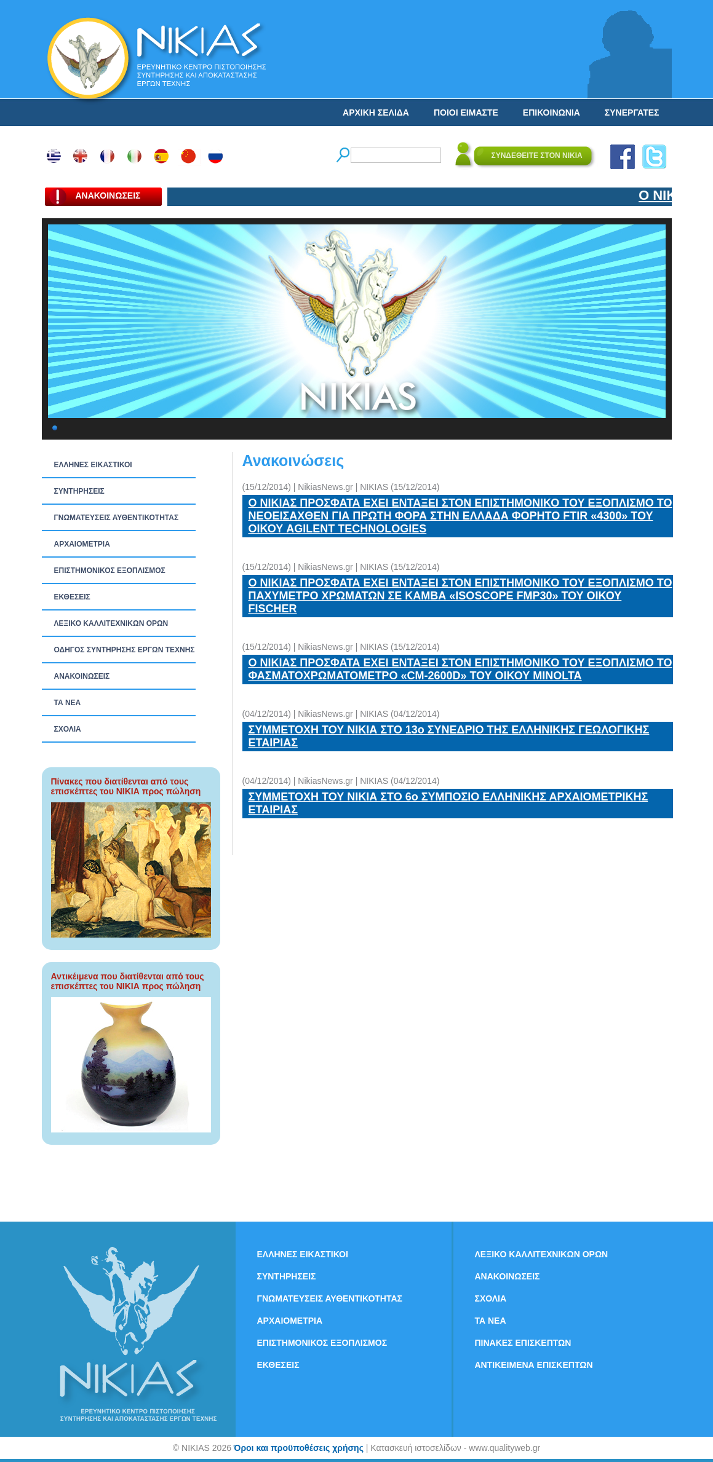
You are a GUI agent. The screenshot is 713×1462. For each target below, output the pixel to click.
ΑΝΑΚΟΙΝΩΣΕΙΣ (82, 676)
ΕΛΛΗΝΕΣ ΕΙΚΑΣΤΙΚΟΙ (93, 464)
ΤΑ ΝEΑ (67, 702)
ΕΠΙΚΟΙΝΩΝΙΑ (551, 112)
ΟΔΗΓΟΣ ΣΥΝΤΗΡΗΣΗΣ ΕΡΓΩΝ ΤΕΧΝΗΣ (124, 650)
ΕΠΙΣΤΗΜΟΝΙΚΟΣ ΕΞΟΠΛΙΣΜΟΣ (109, 570)
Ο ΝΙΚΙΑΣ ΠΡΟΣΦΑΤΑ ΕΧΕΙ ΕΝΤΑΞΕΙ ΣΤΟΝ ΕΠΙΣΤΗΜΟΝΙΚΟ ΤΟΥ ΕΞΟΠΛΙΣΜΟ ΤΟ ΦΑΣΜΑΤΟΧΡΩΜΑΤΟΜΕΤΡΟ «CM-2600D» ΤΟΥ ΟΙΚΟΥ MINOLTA (460, 669)
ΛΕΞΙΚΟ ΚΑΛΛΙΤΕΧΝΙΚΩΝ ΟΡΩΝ (111, 623)
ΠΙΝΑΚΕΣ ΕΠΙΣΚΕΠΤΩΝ (523, 1343)
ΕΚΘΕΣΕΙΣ (72, 597)
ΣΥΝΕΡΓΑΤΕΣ (632, 112)
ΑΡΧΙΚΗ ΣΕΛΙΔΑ (376, 112)
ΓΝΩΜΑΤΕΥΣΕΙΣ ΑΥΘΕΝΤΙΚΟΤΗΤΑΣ (116, 517)
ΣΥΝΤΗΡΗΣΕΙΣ (79, 491)
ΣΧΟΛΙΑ (67, 729)
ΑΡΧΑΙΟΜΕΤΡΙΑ (82, 544)
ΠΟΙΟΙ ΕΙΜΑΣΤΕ (466, 112)
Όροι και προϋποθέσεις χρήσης (299, 1448)
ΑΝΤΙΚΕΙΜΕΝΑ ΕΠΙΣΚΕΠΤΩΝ (534, 1365)
